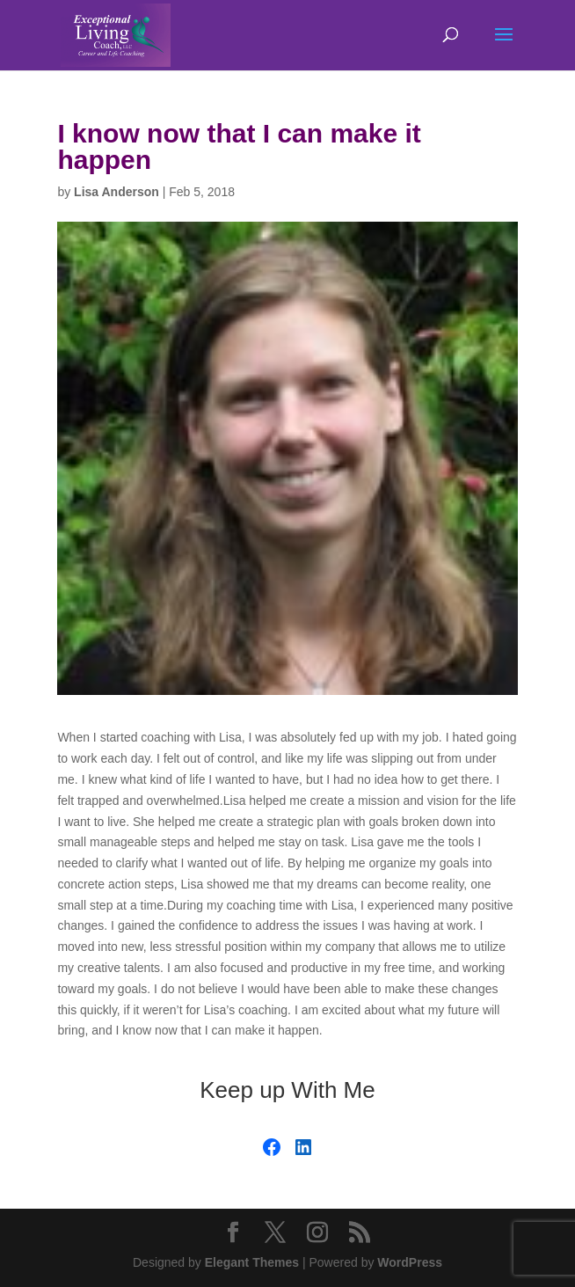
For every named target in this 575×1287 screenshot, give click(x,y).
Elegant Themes (252, 1262)
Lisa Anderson (116, 192)
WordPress (409, 1262)
